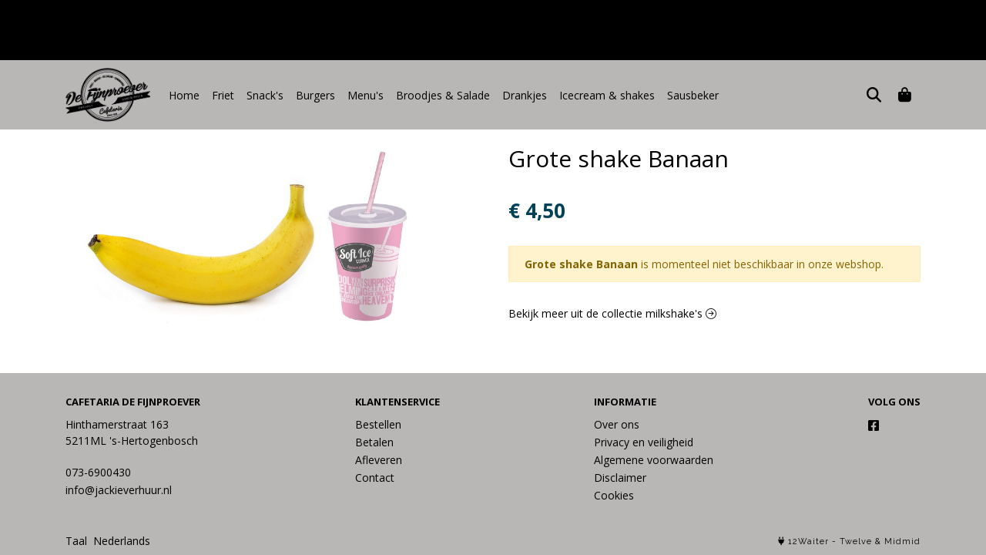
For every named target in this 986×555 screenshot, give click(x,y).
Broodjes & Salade (443, 95)
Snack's (264, 95)
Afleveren (378, 459)
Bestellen (378, 424)
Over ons (616, 424)
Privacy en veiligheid (643, 442)
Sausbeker (693, 95)
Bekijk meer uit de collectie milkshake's (612, 313)
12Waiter (808, 541)
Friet (223, 95)
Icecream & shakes (607, 95)
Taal (76, 540)
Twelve (856, 541)
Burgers (315, 95)
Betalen (374, 442)
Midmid (902, 541)
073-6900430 (98, 472)
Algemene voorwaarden (653, 459)
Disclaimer (620, 477)
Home (184, 95)
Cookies (614, 495)
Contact (374, 477)
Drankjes (524, 95)
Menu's (365, 95)
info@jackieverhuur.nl (118, 490)
